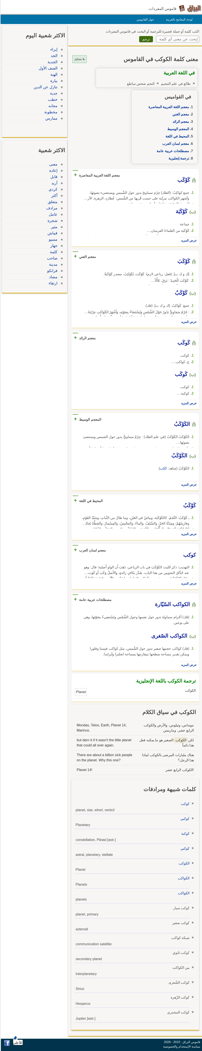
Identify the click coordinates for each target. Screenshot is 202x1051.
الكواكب (183, 878)
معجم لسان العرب (175, 143)
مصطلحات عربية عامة (172, 151)
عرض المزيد (188, 240)
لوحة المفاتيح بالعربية (178, 19)
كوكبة (185, 833)
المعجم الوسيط (177, 129)
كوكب (184, 804)
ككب (162, 468)
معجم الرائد (180, 121)
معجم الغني (180, 114)
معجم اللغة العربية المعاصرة (168, 107)
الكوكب (183, 863)
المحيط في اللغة (176, 136)
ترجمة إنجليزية (178, 158)
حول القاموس (144, 19)
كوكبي (184, 818)
